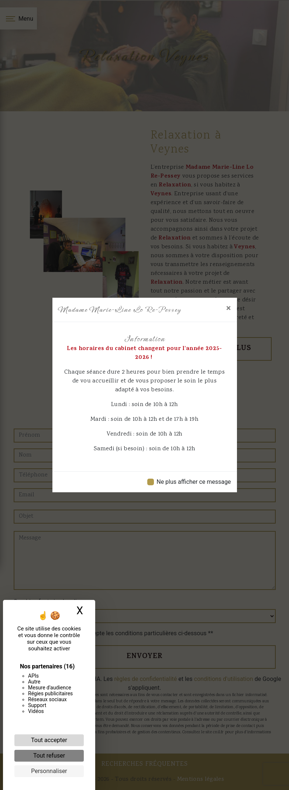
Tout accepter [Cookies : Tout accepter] (49, 740)
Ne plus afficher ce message (193, 481)
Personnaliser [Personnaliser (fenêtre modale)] (49, 771)
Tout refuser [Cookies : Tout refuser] (49, 755)
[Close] (228, 308)
